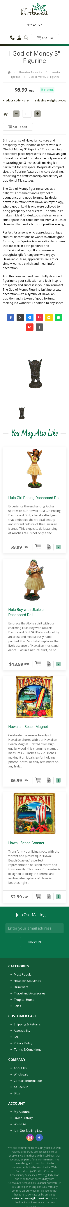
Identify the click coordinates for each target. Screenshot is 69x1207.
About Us (20, 1103)
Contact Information (28, 1115)
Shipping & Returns (27, 1059)
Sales (17, 1041)
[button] (10, 317)
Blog (17, 1128)
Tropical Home (24, 1034)
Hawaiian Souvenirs (30, 72)
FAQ (16, 1072)
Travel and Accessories (29, 1028)
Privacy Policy (23, 1078)
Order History (23, 1153)
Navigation (35, 24)
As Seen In (21, 1122)
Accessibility (22, 1065)
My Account (22, 1146)
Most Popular (23, 1009)
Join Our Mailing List (28, 1165)
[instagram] (30, 1172)
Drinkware (21, 1022)
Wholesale (21, 1109)
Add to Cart (17, 127)
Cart (45, 37)
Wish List (20, 1159)
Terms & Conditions (27, 1084)
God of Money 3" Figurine (44, 76)
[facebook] (39, 1172)
